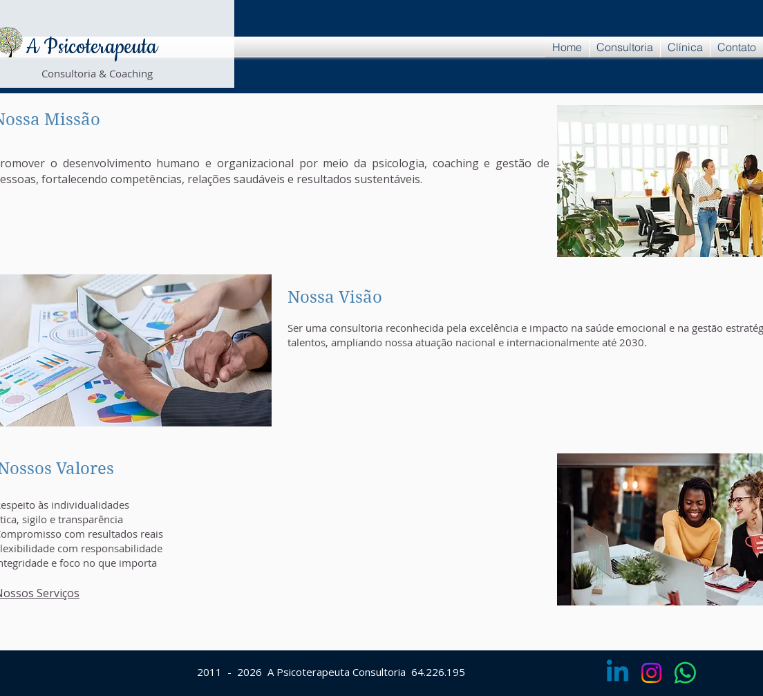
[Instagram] (651, 672)
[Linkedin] (617, 672)
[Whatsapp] (685, 672)
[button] (625, 47)
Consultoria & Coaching (97, 73)
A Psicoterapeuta (91, 47)
